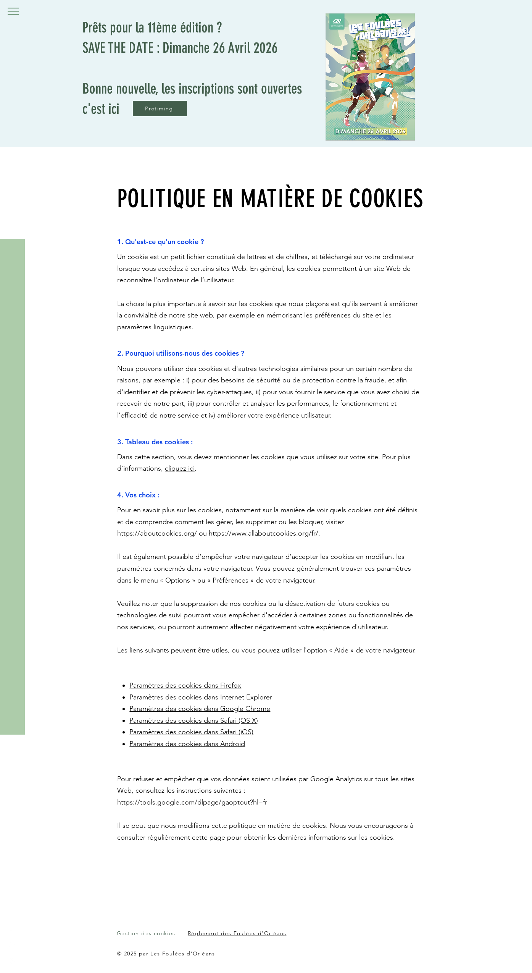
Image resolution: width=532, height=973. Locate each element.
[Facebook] (11, 931)
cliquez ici (180, 468)
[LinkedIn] (11, 946)
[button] (13, 11)
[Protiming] (160, 108)
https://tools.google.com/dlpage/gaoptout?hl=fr (192, 802)
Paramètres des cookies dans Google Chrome (199, 708)
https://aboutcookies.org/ (157, 533)
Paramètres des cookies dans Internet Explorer (200, 697)
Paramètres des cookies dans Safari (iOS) (191, 732)
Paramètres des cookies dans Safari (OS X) (193, 720)
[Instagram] (11, 961)
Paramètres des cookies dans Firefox (185, 685)
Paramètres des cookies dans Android (187, 744)
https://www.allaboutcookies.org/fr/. (264, 533)
